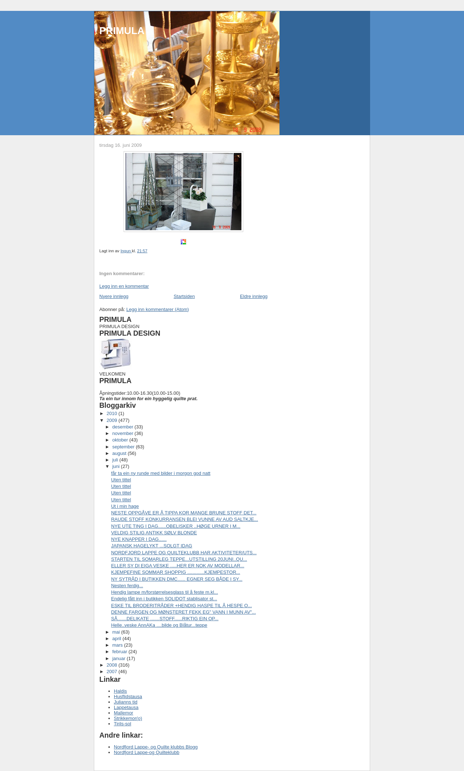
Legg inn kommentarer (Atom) (157, 309)
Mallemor (123, 713)
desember (123, 427)
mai (116, 632)
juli (116, 460)
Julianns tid (125, 702)
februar (120, 651)
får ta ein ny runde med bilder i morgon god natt (160, 473)
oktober (120, 440)
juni (116, 466)
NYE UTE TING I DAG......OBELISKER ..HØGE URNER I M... (175, 526)
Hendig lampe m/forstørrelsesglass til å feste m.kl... (164, 592)
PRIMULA (121, 30)
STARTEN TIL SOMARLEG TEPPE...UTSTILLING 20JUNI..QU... (179, 559)
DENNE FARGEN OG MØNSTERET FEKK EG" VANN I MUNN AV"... (183, 612)
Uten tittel (121, 479)
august (120, 453)
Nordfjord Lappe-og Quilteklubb (146, 752)
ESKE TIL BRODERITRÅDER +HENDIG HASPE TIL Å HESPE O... (181, 605)
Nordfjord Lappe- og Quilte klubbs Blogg (156, 747)
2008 (113, 665)
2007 (113, 671)
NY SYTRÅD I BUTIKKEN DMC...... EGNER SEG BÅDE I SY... (176, 579)
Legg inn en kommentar (124, 286)
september (124, 446)
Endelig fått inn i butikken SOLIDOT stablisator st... (164, 598)
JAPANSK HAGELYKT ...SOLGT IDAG (151, 545)
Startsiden (184, 296)
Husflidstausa (128, 696)
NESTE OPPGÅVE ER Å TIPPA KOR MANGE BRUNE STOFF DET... (183, 512)
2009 (113, 420)
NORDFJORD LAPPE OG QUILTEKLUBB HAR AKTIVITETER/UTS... (183, 552)
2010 (113, 413)
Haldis (120, 691)
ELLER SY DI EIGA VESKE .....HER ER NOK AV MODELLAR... (177, 565)
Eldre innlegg (254, 296)
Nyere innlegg (113, 296)
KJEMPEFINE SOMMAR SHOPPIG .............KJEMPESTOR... (175, 572)
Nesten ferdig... (127, 585)
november (123, 433)
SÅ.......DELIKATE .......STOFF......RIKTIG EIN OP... (164, 618)
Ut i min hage (125, 506)
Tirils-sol (122, 723)
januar (119, 658)
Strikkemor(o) (128, 718)
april (117, 638)
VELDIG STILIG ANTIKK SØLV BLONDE (154, 532)
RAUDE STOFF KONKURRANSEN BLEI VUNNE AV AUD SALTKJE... (184, 519)
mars (118, 645)
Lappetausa (126, 707)
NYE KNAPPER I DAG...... (138, 539)
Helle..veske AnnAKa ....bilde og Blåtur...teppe (159, 625)
